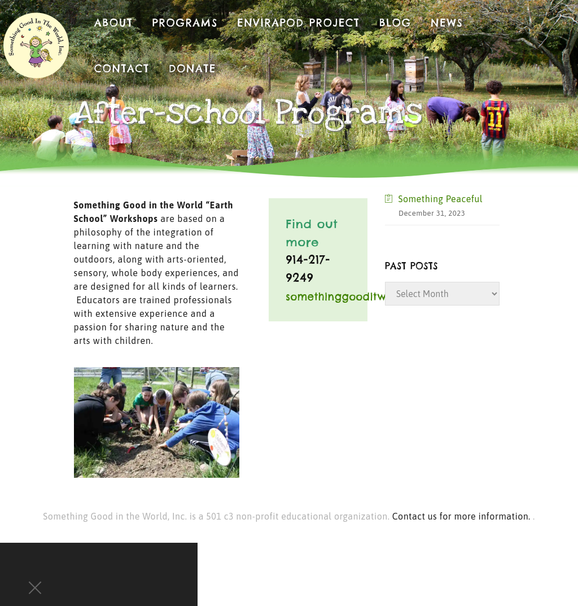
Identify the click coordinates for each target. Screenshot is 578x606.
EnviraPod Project (298, 22)
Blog (395, 22)
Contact (122, 68)
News (447, 22)
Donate (192, 68)
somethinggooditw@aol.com (362, 296)
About (113, 22)
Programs (185, 22)
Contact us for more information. (462, 516)
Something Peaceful (440, 199)
